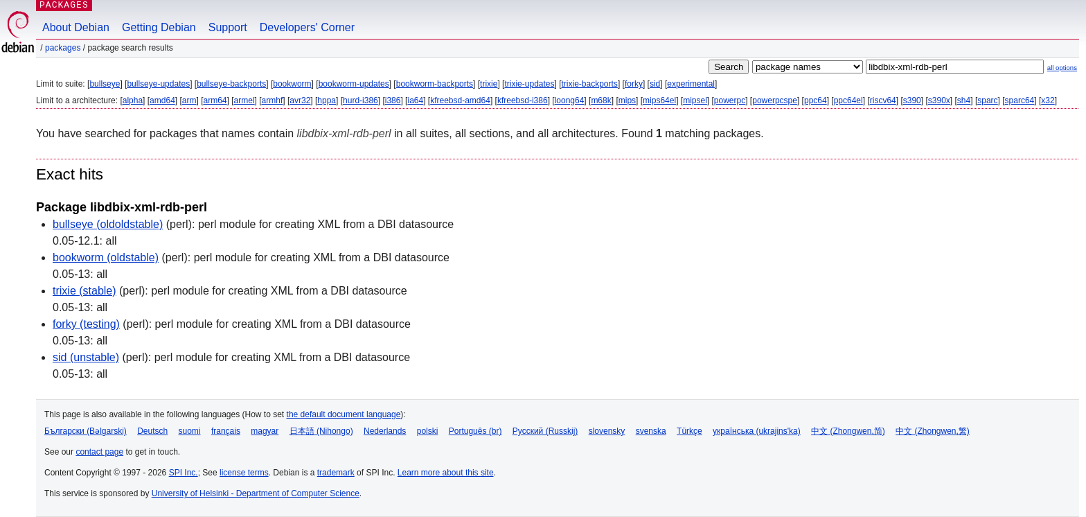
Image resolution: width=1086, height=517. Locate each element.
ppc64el (848, 100)
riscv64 (883, 100)
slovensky (607, 431)
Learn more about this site (446, 472)
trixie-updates (529, 84)
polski (427, 431)
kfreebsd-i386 (522, 100)
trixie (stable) (84, 291)
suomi (190, 431)
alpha (133, 100)
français (225, 431)
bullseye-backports (231, 84)
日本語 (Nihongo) (321, 431)
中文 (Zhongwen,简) (848, 431)
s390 (912, 100)
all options (1062, 67)
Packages (62, 48)
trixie (488, 84)
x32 (1047, 100)
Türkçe (689, 431)
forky (634, 84)
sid (655, 84)
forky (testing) (86, 324)
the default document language (344, 414)
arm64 (215, 100)
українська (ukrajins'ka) (757, 431)
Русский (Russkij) (545, 431)
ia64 (415, 100)
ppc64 (815, 100)
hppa (326, 100)
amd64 (162, 100)
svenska (651, 431)
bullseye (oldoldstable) (108, 224)
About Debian (75, 27)
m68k (601, 100)
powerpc (729, 100)
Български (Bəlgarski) (85, 431)
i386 (393, 100)
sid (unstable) (86, 357)
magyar (264, 431)
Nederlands (385, 431)
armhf (272, 100)
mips (627, 100)
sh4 (963, 100)
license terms (244, 472)
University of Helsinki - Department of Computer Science (255, 493)
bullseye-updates (158, 84)
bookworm (292, 84)
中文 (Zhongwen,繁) (933, 431)
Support (227, 27)
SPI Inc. (183, 472)
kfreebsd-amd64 (460, 100)
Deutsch (152, 431)
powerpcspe (774, 100)
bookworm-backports (434, 84)
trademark (336, 472)
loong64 (570, 100)
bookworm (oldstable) (106, 257)
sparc (987, 100)
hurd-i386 (360, 100)
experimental (691, 84)
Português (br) (475, 431)
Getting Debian (159, 27)
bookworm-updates (354, 84)
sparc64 (1020, 100)
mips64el (659, 100)
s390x (939, 100)
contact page (99, 452)
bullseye (104, 84)
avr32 (300, 100)
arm (189, 100)
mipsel (695, 100)
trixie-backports (590, 84)
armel (244, 100)
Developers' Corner (307, 27)
